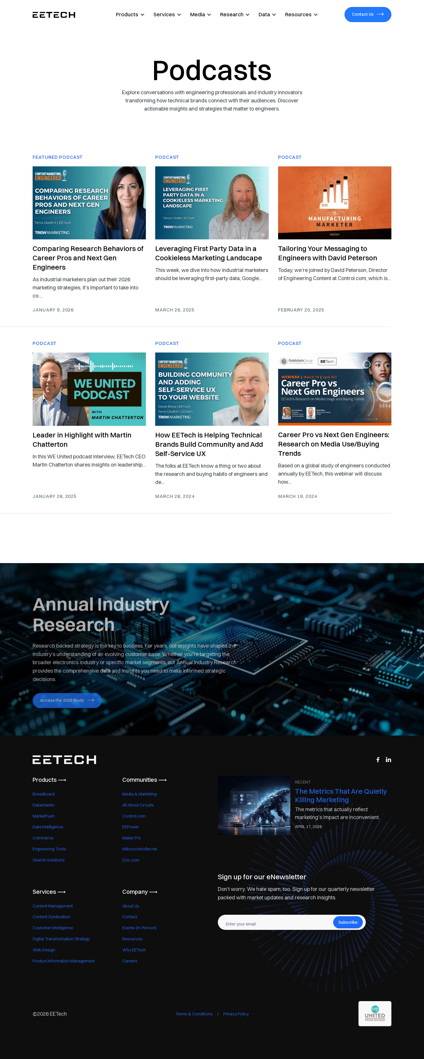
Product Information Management (64, 961)
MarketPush (43, 816)
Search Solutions (49, 860)
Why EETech (134, 950)
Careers (129, 961)
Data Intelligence (48, 827)
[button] (130, 14)
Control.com (134, 816)
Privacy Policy (236, 1014)
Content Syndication (51, 916)
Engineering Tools (49, 849)
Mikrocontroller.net (139, 849)
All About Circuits (138, 805)
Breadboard (44, 794)
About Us (130, 906)
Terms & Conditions (194, 1014)
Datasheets (43, 805)
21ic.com (130, 860)
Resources (132, 938)
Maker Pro (131, 838)
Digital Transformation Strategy (61, 938)
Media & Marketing (139, 794)
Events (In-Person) (139, 927)
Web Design (44, 950)
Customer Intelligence (53, 927)
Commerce (43, 838)
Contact (129, 916)
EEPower (130, 827)
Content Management (53, 906)
